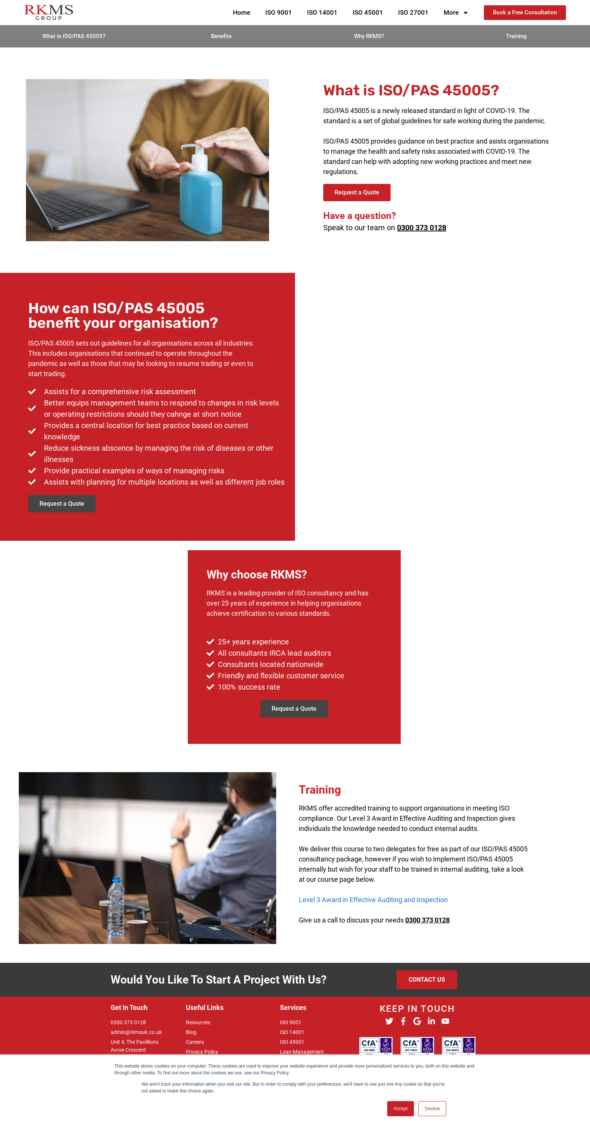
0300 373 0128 (421, 227)
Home (241, 12)
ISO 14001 (322, 12)
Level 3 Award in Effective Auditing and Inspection (373, 900)
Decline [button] (432, 1108)
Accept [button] (401, 1108)
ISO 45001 (368, 12)
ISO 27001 (413, 12)
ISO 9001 (278, 12)
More (456, 13)
